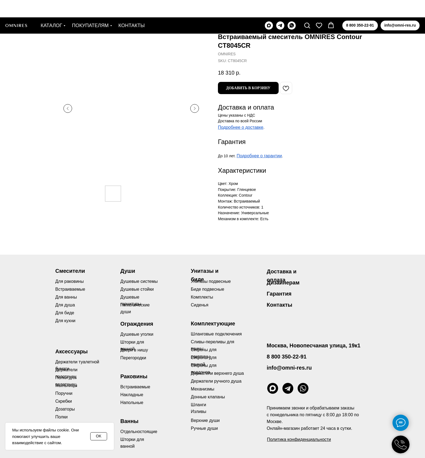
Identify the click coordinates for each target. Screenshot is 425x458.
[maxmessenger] (269, 8)
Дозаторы (65, 409)
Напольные (131, 402)
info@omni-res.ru (289, 368)
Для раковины (69, 281)
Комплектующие (213, 323)
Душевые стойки (137, 289)
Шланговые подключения (216, 334)
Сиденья (199, 305)
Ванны (129, 421)
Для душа (65, 305)
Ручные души (204, 428)
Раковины (133, 376)
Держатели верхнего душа (217, 373)
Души (127, 271)
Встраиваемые (135, 387)
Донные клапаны (208, 397)
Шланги (198, 404)
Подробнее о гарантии (259, 155)
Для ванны (66, 297)
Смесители (70, 271)
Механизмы (202, 389)
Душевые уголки (136, 334)
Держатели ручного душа (216, 381)
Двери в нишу (134, 350)
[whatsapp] (292, 8)
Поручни (63, 393)
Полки (61, 417)
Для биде (64, 312)
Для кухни (65, 320)
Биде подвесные (207, 289)
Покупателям (90, 8)
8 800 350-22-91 (287, 357)
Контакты (131, 8)
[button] (307, 8)
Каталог (51, 8)
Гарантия (279, 294)
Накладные (131, 394)
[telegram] (280, 8)
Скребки (63, 401)
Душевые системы (139, 281)
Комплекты (202, 297)
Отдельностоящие (138, 431)
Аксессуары (71, 351)
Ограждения (136, 324)
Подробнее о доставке (240, 127)
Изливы (198, 411)
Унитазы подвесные (211, 281)
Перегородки (133, 357)
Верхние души (205, 420)
